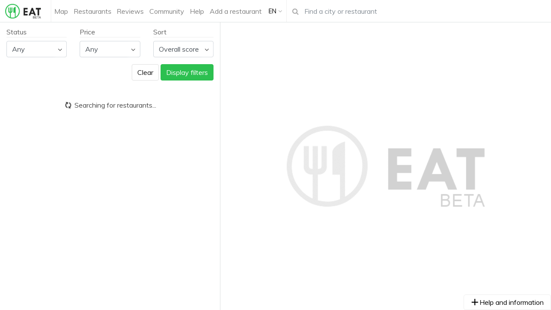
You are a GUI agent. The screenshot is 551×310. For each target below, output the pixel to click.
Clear (145, 72)
